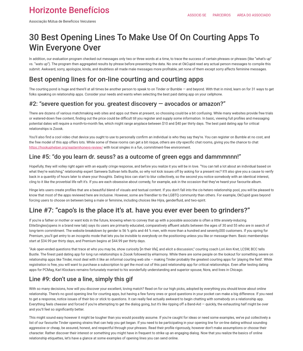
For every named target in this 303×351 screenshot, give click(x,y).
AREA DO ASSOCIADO (254, 15)
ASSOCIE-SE (196, 15)
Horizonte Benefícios (69, 10)
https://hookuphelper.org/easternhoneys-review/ (66, 147)
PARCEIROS (222, 15)
